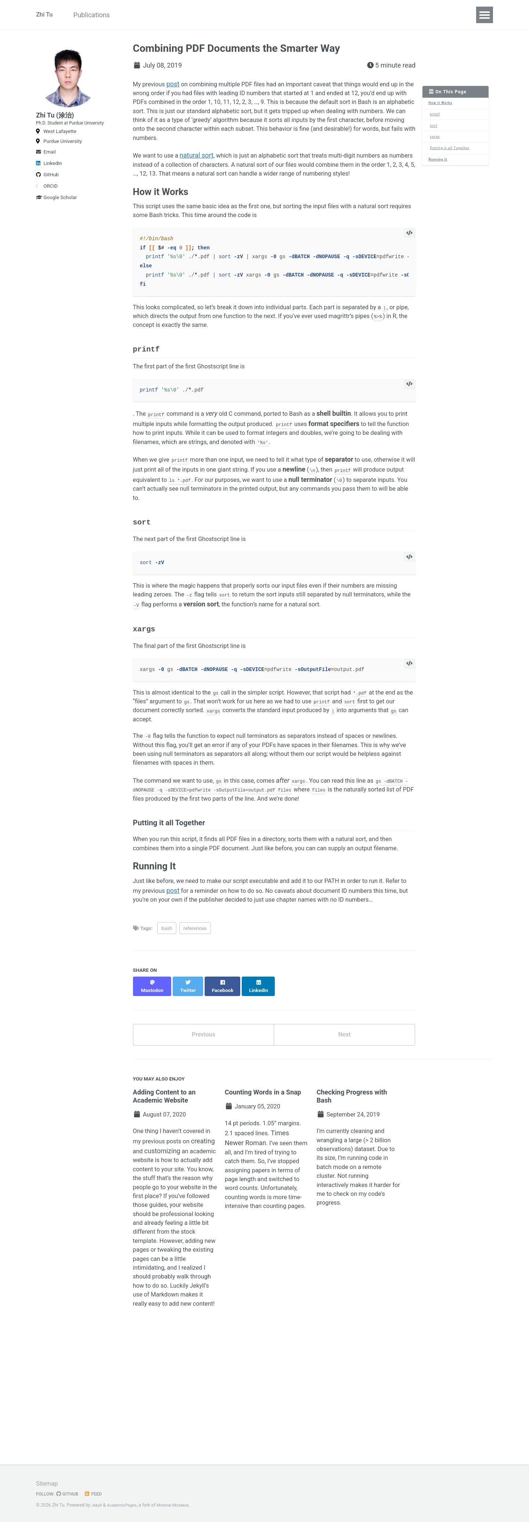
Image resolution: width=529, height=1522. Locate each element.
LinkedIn (49, 181)
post (176, 84)
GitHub (47, 192)
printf (436, 117)
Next (345, 1117)
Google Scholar (56, 215)
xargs (436, 141)
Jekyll (97, 1505)
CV (134, 15)
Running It (439, 166)
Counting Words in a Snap (263, 1175)
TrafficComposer (176, 15)
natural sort (202, 162)
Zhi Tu (45, 15)
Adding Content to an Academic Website (164, 1179)
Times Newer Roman (255, 1229)
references (195, 1016)
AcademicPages (124, 1505)
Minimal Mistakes (179, 1505)
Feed (97, 1494)
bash (166, 1016)
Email (46, 169)
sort (435, 129)
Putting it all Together (452, 154)
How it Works (442, 104)
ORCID (47, 203)
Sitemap (48, 1483)
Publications (99, 15)
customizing (189, 1237)
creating (145, 1237)
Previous (203, 1117)
